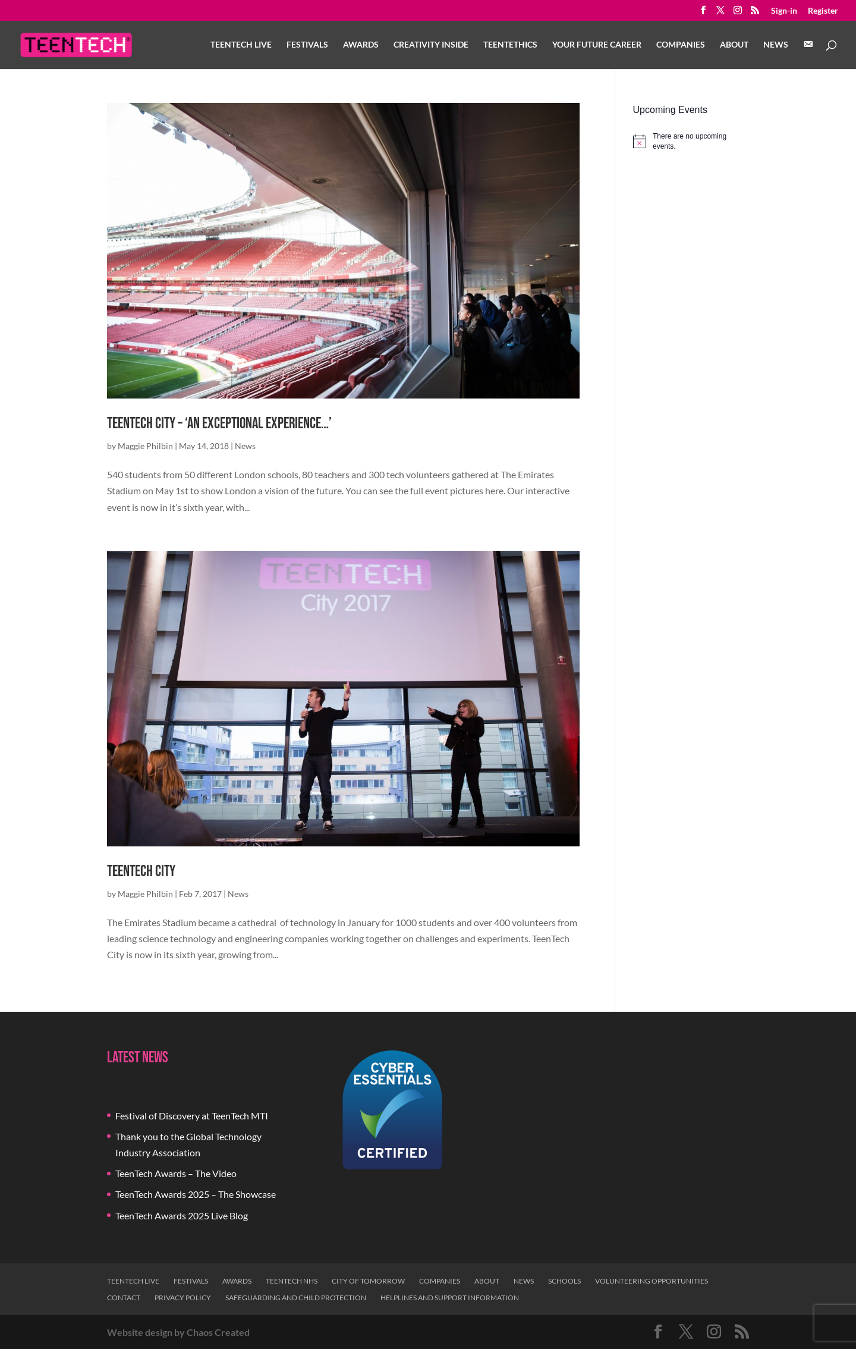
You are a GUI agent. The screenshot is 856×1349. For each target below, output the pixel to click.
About (734, 44)
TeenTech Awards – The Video (176, 1173)
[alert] (691, 141)
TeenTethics (510, 44)
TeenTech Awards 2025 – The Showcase (195, 1194)
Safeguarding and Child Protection (295, 1297)
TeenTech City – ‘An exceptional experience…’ (219, 424)
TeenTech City (141, 871)
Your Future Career (596, 44)
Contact (123, 1297)
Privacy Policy (183, 1297)
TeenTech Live (241, 44)
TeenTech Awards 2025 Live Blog (181, 1215)
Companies (680, 44)
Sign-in (784, 11)
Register (823, 11)
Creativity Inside (431, 44)
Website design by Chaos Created (178, 1332)
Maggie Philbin (145, 446)
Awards (361, 44)
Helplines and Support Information (449, 1297)
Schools (564, 1280)
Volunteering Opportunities (651, 1280)
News (775, 44)
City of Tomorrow (368, 1280)
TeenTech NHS (291, 1280)
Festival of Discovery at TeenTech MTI (191, 1115)
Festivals (307, 44)
